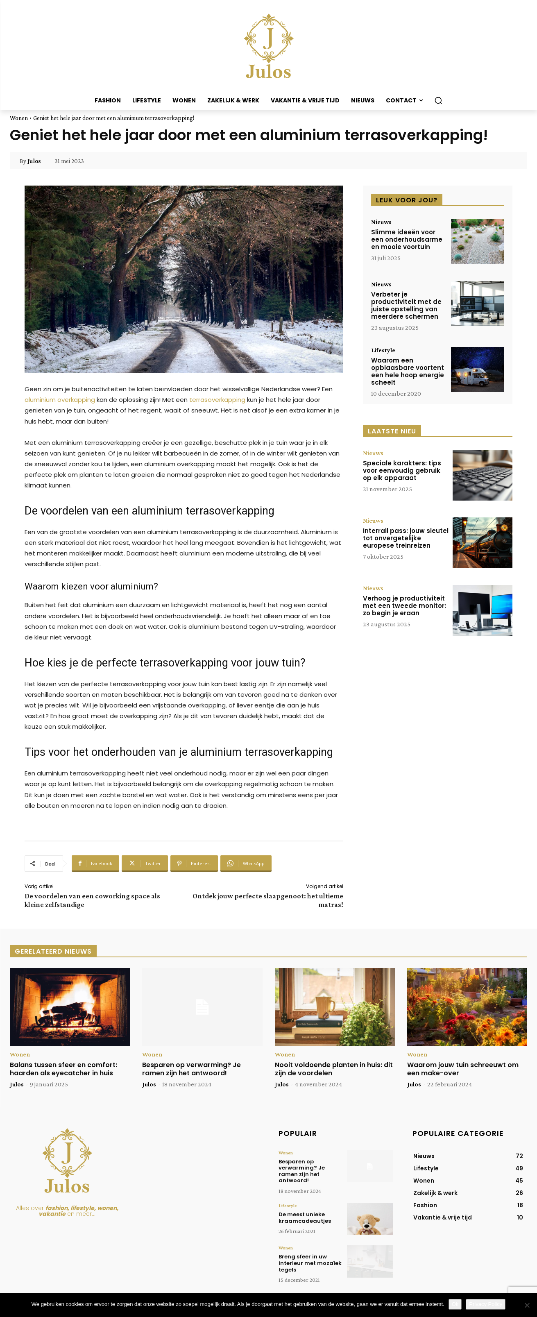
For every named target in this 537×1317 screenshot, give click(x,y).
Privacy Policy (485, 1304)
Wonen (19, 118)
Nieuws (381, 222)
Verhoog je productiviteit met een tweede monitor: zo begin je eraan (404, 605)
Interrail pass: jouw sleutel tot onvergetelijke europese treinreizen (406, 538)
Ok (455, 1304)
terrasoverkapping (217, 399)
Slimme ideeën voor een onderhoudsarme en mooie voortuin (406, 239)
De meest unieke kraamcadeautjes (305, 1217)
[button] (438, 100)
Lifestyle (383, 350)
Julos (34, 161)
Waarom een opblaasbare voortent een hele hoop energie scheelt (407, 371)
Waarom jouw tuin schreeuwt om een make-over (463, 1068)
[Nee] (527, 1305)
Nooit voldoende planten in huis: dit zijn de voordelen (334, 1068)
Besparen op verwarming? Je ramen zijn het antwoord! (191, 1068)
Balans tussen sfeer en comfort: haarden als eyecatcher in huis (63, 1068)
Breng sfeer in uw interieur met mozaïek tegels (310, 1263)
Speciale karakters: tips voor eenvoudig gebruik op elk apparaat (402, 470)
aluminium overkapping (60, 399)
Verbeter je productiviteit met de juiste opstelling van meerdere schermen (406, 305)
